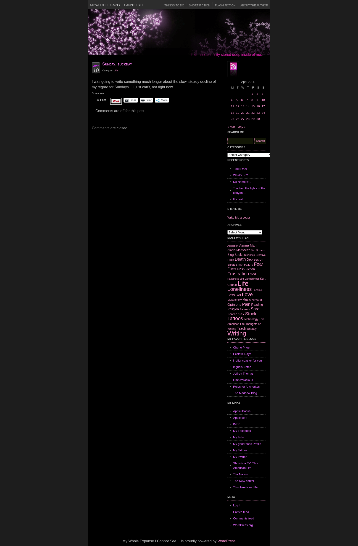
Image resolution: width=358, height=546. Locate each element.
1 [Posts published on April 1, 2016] (252, 93)
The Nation (240, 474)
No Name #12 (242, 182)
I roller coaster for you (247, 360)
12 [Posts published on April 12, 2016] (237, 106)
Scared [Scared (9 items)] (232, 314)
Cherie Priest (241, 347)
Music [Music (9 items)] (246, 299)
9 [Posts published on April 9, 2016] (257, 100)
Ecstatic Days (242, 354)
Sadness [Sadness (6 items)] (245, 309)
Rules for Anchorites (246, 386)
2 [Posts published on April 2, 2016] (257, 93)
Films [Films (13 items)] (231, 269)
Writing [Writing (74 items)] (236, 333)
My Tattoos (240, 450)
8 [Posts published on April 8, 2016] (252, 100)
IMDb (236, 424)
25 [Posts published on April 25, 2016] (232, 119)
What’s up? (240, 175)
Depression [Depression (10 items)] (255, 259)
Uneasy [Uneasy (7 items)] (252, 328)
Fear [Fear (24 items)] (258, 264)
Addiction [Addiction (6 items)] (232, 245)
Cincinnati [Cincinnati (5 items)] (249, 255)
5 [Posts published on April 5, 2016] (236, 100)
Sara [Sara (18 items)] (255, 309)
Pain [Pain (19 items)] (246, 304)
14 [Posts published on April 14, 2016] (247, 106)
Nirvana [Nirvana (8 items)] (257, 299)
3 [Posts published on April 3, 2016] (262, 93)
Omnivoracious (243, 380)
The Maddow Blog (245, 393)
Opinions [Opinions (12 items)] (234, 304)
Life (116, 70)
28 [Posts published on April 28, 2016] (247, 119)
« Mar (231, 127)
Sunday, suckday (117, 64)
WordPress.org (243, 525)
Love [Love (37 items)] (247, 294)
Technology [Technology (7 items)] (251, 319)
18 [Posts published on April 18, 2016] (232, 112)
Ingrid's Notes (242, 367)
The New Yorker (243, 481)
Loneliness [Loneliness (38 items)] (239, 289)
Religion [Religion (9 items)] (233, 309)
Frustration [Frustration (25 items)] (238, 273)
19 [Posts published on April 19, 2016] (237, 112)
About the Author (254, 5)
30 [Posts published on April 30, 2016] (258, 119)
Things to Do (174, 5)
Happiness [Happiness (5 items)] (233, 278)
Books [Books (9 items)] (238, 255)
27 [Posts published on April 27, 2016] (242, 119)
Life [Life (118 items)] (243, 283)
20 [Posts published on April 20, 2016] (242, 112)
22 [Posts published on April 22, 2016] (253, 112)
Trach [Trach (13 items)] (241, 328)
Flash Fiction (225, 5)
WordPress (227, 541)
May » (241, 127)
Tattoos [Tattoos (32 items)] (235, 318)
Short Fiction (199, 5)
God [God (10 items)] (253, 274)
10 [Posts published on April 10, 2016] (263, 100)
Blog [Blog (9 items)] (230, 255)
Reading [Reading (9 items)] (257, 304)
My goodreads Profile (247, 444)
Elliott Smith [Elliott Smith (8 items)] (235, 264)
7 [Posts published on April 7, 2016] (247, 100)
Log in (237, 505)
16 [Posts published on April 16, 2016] (258, 106)
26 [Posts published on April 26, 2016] (237, 119)
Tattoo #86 (240, 168)
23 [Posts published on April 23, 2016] (258, 112)
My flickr (238, 437)
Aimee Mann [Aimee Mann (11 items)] (248, 245)
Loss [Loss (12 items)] (231, 295)
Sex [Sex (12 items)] (241, 314)
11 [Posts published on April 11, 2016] (232, 106)
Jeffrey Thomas (243, 373)
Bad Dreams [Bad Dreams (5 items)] (257, 250)
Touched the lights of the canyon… (249, 191)
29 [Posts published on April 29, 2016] (253, 119)
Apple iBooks (241, 411)
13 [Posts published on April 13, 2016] (242, 106)
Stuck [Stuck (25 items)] (250, 313)
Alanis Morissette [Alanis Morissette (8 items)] (238, 250)
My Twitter (240, 457)
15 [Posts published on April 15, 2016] (253, 106)
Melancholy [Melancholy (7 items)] (234, 299)
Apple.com (240, 417)
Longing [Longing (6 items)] (257, 289)
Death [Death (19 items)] (240, 259)
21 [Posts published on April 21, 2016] (247, 112)
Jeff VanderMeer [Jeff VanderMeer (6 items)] (249, 278)
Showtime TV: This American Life (245, 466)
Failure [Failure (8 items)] (248, 264)
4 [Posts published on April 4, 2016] (231, 100)
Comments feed (243, 518)
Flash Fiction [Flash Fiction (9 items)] (246, 269)
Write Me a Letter (238, 217)
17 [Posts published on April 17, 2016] (263, 106)
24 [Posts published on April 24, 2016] (263, 112)
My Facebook (242, 430)
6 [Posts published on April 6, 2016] (242, 100)
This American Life (245, 487)
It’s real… (239, 199)
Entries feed (241, 512)
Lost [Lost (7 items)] (238, 295)
